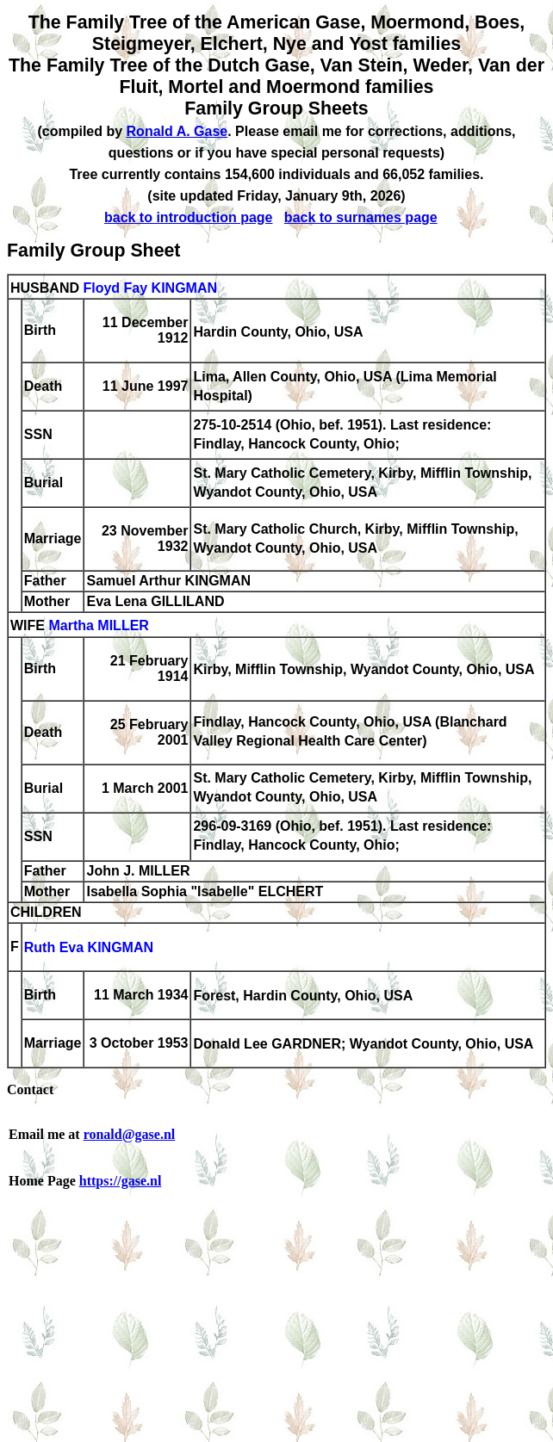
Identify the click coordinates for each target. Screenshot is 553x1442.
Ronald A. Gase (177, 131)
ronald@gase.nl (130, 1134)
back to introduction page (188, 217)
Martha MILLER (98, 626)
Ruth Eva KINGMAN (88, 948)
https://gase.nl (120, 1180)
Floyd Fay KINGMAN (150, 288)
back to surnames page (361, 217)
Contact (30, 1089)
